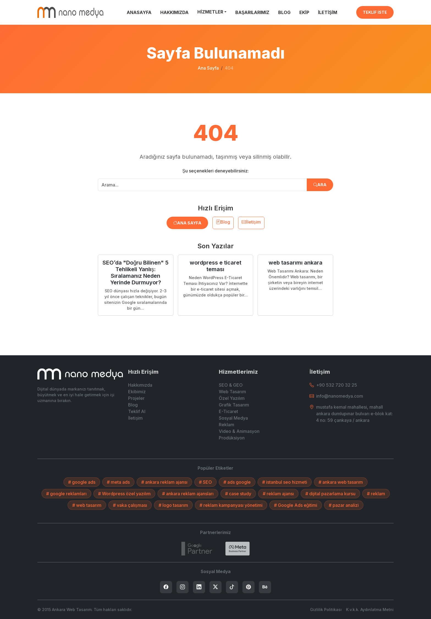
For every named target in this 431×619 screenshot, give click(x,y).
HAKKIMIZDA (174, 12)
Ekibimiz (137, 391)
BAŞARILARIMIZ (252, 12)
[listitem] (166, 587)
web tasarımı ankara (295, 262)
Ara (320, 184)
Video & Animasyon (239, 431)
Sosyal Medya (233, 418)
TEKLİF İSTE (375, 12)
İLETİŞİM (327, 12)
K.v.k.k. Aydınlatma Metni (370, 609)
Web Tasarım (232, 391)
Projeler (136, 398)
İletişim (251, 222)
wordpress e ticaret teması (215, 266)
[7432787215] (196, 548)
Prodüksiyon (232, 438)
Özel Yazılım (232, 398)
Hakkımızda (140, 385)
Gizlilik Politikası (326, 609)
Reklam (226, 424)
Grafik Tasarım (234, 405)
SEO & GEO (231, 385)
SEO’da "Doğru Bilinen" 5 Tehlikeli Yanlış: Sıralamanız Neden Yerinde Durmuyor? (135, 272)
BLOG (284, 12)
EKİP (304, 12)
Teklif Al (136, 411)
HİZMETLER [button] (210, 12)
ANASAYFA (139, 12)
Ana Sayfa (208, 68)
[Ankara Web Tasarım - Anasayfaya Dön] (70, 12)
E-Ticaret (228, 411)
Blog (223, 222)
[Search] (237, 548)
